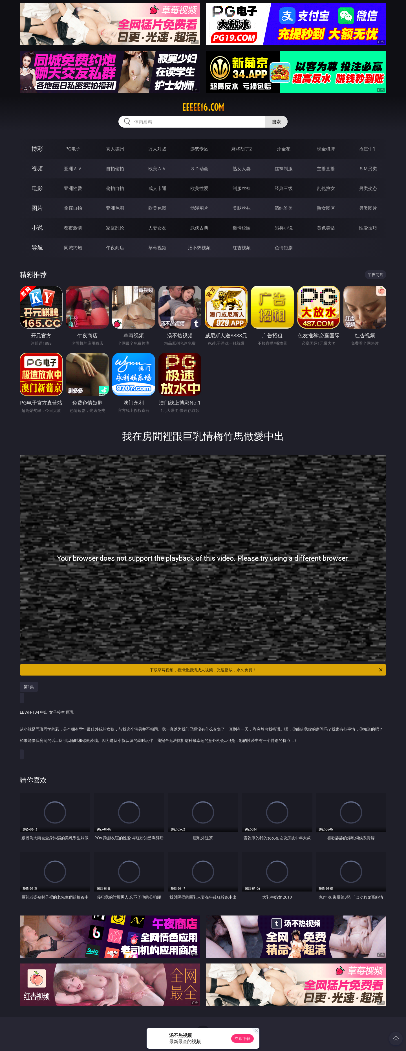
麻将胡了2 (241, 149)
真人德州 (115, 149)
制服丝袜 (242, 188)
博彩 (37, 148)
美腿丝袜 (242, 208)
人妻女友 (157, 228)
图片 (37, 208)
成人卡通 (157, 188)
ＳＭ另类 (368, 168)
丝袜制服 (284, 168)
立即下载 (242, 1038)
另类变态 (368, 188)
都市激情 (73, 228)
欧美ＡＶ (157, 168)
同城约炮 (73, 247)
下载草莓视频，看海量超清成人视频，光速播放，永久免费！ (266, 670)
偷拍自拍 (115, 188)
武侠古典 (199, 228)
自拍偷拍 (115, 168)
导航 (37, 247)
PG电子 (72, 149)
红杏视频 (242, 247)
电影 (37, 188)
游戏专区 (199, 149)
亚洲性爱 (73, 188)
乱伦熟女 (326, 188)
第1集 (29, 686)
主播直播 (326, 168)
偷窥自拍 (73, 208)
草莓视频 (157, 247)
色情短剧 (284, 247)
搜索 (276, 122)
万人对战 (157, 149)
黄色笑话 (326, 228)
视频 (37, 168)
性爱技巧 (368, 228)
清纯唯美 (284, 208)
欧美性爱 (199, 188)
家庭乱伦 (115, 228)
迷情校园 (242, 228)
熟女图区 (326, 208)
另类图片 (368, 208)
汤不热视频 (199, 247)
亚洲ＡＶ (73, 168)
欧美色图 (157, 208)
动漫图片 (199, 208)
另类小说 (284, 228)
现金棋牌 (326, 149)
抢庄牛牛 (368, 149)
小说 (37, 227)
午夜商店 (115, 247)
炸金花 (283, 149)
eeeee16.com (203, 107)
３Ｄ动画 (199, 168)
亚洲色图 (115, 208)
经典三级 (284, 188)
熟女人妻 (242, 168)
